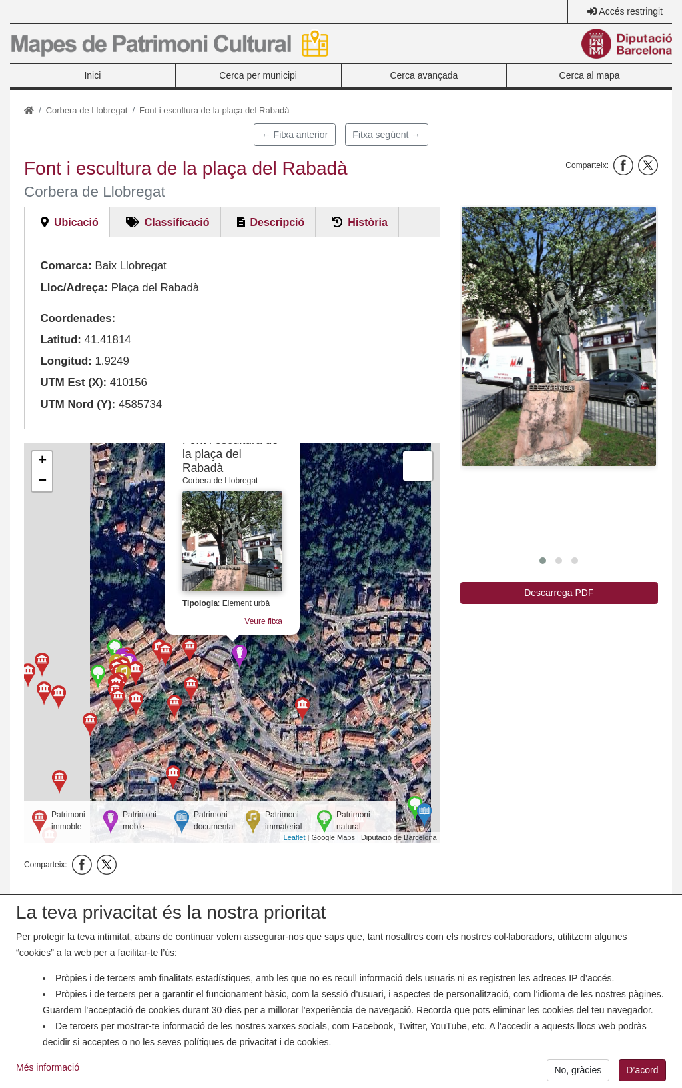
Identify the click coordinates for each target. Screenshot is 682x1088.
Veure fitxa (263, 621)
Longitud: (65, 361)
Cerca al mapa (589, 75)
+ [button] (42, 461)
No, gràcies (577, 1074)
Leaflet (295, 837)
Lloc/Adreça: (74, 287)
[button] (559, 336)
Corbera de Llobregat (87, 110)
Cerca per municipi (258, 75)
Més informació (47, 1072)
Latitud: (60, 339)
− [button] (42, 481)
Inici (92, 75)
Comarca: (65, 265)
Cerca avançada (424, 75)
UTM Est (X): (73, 382)
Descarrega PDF (558, 592)
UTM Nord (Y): (77, 404)
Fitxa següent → (386, 134)
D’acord (642, 1074)
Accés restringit (631, 11)
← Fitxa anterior (295, 134)
